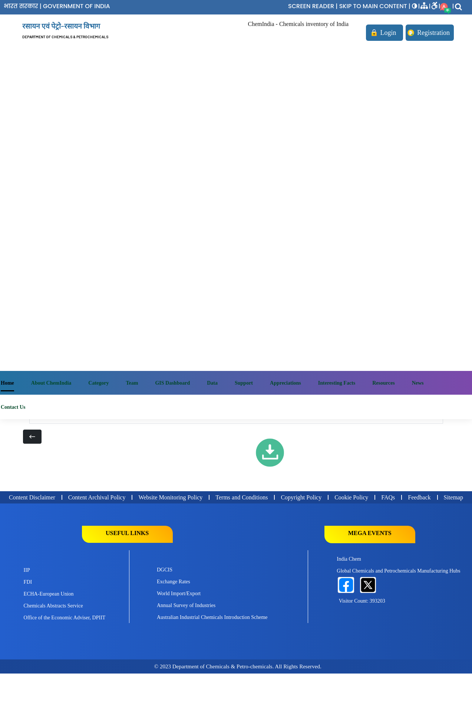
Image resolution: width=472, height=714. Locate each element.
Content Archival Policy (97, 497)
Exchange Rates (173, 581)
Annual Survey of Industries (186, 605)
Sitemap (453, 497)
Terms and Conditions (241, 497)
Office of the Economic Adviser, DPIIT (65, 617)
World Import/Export (179, 593)
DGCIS (164, 570)
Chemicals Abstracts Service (53, 606)
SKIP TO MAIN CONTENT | (375, 6)
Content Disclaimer (32, 497)
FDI (28, 582)
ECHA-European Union (49, 594)
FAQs (388, 497)
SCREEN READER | (313, 6)
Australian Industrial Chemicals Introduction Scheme (212, 617)
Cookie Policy (351, 497)
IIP (27, 570)
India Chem (349, 559)
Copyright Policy (301, 497)
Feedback (419, 497)
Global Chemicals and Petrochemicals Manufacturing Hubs (398, 571)
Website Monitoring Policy (170, 497)
